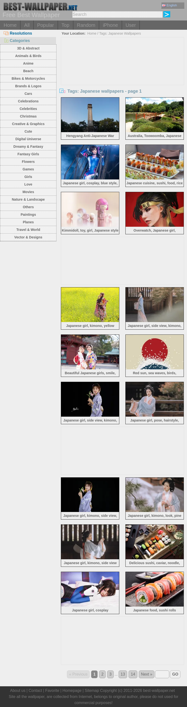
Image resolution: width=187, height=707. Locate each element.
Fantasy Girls (28, 154)
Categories (17, 41)
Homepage (72, 690)
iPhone (110, 25)
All (26, 25)
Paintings (28, 214)
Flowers (28, 162)
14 (133, 674)
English (169, 5)
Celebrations (28, 101)
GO (175, 674)
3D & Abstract (28, 48)
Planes (28, 222)
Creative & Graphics (28, 124)
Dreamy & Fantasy (28, 146)
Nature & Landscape (28, 199)
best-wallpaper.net (159, 690)
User (131, 25)
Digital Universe (28, 139)
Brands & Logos (28, 86)
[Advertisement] (122, 74)
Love (28, 184)
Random (86, 25)
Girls (28, 177)
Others (28, 207)
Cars (28, 94)
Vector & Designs (28, 237)
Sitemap (92, 690)
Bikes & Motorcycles (28, 78)
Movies (28, 192)
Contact (35, 690)
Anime (28, 63)
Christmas (28, 116)
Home (10, 25)
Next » (146, 674)
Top (65, 25)
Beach (28, 71)
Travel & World (28, 230)
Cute (28, 131)
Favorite (52, 690)
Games (28, 169)
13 (123, 674)
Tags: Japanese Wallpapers (120, 33)
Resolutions (18, 33)
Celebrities (28, 109)
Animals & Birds (28, 56)
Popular (45, 25)
